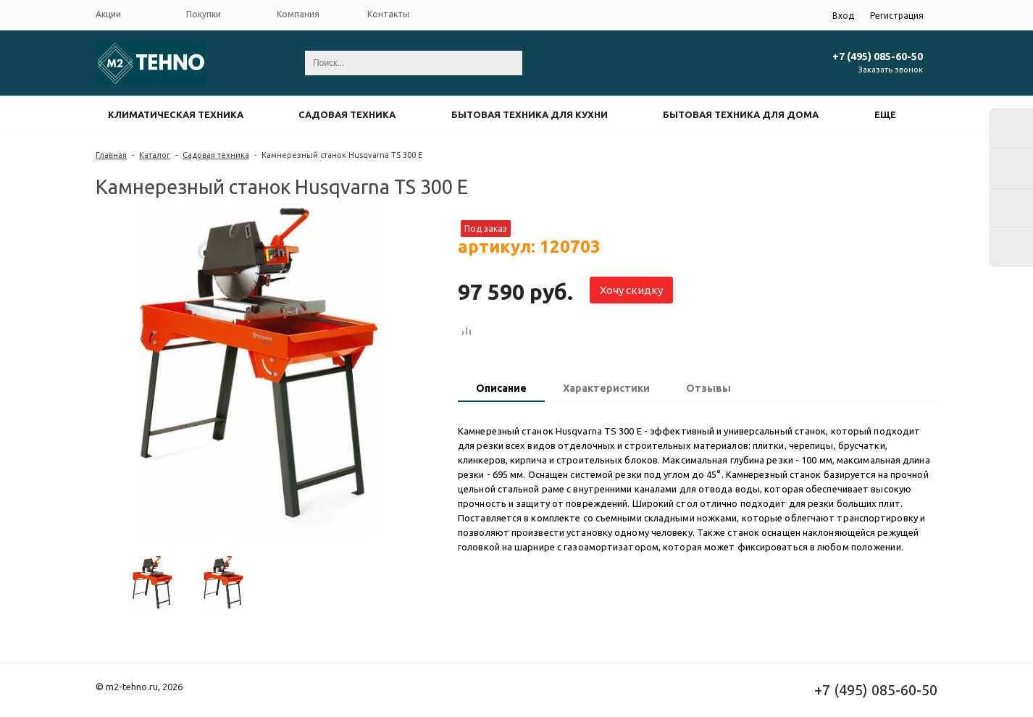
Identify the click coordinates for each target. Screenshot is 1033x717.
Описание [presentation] (501, 388)
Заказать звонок (890, 69)
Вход (843, 15)
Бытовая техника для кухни (529, 114)
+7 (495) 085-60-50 (877, 56)
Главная (111, 155)
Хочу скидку (631, 290)
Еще (885, 114)
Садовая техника (347, 114)
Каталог (154, 155)
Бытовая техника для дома (741, 114)
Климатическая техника (175, 114)
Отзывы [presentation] (708, 388)
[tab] (501, 390)
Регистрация (897, 15)
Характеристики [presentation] (606, 388)
